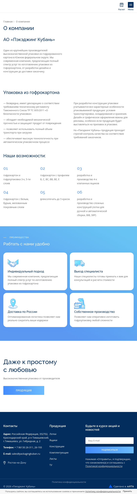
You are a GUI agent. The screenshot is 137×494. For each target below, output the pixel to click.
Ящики (53, 440)
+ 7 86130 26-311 (24, 447)
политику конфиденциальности (103, 491)
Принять (127, 491)
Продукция (24, 390)
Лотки (52, 434)
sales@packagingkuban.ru (26, 453)
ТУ (50, 465)
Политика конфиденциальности (69, 481)
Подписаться (109, 450)
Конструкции (56, 446)
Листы (53, 458)
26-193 (38, 447)
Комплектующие (58, 452)
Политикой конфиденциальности (103, 466)
